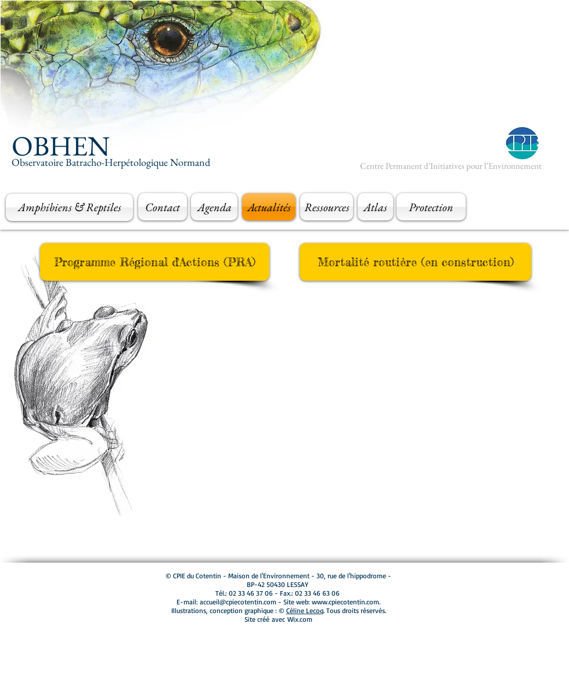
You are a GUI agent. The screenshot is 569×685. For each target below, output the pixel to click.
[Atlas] (375, 206)
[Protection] (431, 206)
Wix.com (299, 619)
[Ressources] (326, 206)
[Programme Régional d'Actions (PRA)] (154, 262)
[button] (415, 262)
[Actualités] (269, 206)
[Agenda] (214, 206)
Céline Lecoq (304, 610)
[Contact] (162, 206)
